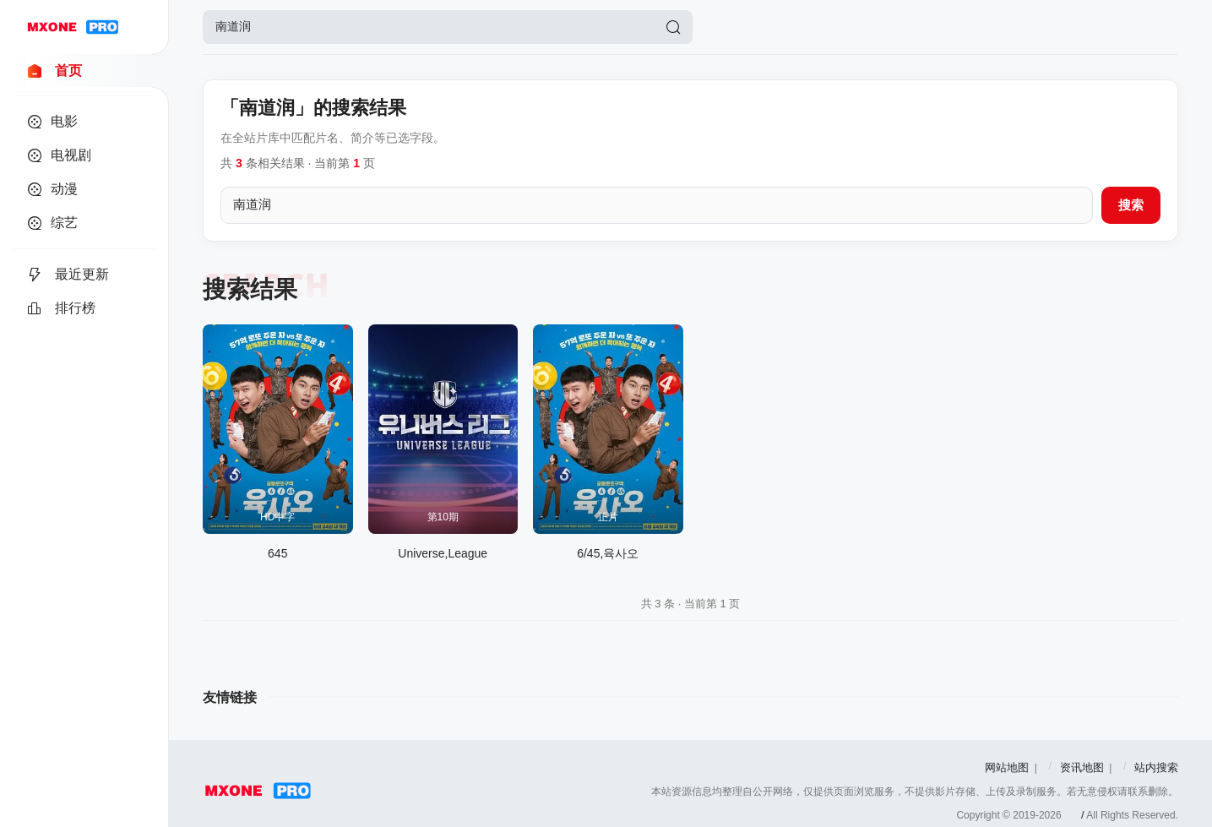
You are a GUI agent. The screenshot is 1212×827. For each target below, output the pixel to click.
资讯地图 (1082, 767)
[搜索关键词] (656, 205)
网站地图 (1007, 767)
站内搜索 (1156, 767)
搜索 (1131, 205)
